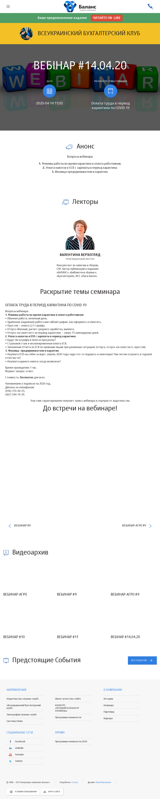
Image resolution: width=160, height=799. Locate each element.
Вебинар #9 (22, 525)
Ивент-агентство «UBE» (68, 699)
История (108, 699)
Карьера (108, 718)
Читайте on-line (106, 18)
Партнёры (109, 712)
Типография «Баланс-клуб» (22, 714)
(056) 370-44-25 (150, 7)
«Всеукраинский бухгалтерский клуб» (24, 706)
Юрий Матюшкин (103, 783)
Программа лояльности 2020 (71, 741)
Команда (109, 705)
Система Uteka (15, 721)
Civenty (74, 783)
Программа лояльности (68, 717)
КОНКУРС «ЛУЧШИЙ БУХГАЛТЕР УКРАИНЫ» (67, 708)
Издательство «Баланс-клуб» (23, 699)
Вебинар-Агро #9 (134, 525)
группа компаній (80, 6)
